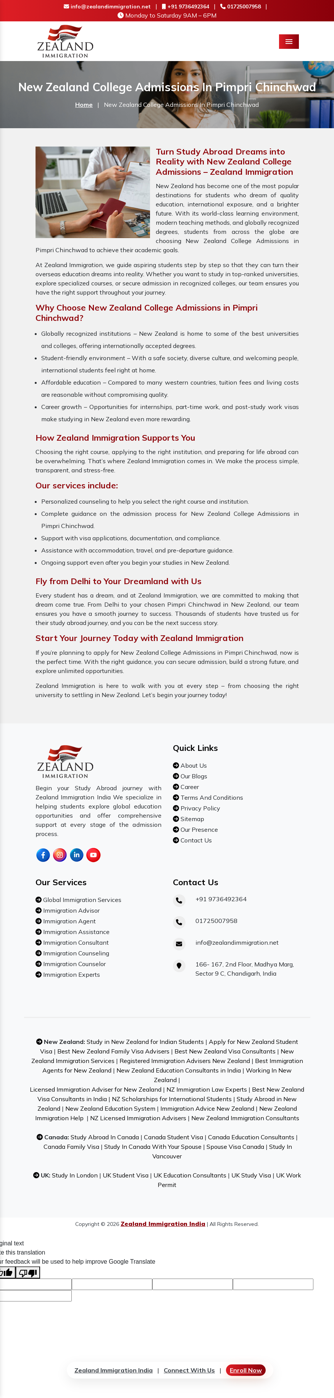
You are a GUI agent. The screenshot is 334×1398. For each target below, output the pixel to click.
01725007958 (240, 6)
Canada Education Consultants (251, 1137)
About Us (193, 765)
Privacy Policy (199, 808)
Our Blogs (193, 776)
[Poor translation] (28, 1272)
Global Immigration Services (81, 900)
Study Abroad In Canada (105, 1137)
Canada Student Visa (173, 1137)
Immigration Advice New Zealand (207, 1108)
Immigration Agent (69, 921)
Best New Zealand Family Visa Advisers (113, 1051)
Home (84, 104)
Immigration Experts (71, 974)
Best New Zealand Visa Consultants (225, 1051)
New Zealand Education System (110, 1108)
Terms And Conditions (211, 797)
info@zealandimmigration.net (107, 6)
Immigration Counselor (74, 964)
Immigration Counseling (75, 953)
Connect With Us (189, 1370)
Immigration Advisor (71, 910)
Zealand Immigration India (113, 1370)
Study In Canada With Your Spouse (153, 1146)
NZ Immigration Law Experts (206, 1089)
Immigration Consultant (75, 942)
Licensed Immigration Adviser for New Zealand (95, 1089)
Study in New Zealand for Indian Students (145, 1041)
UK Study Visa (251, 1175)
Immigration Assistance (76, 932)
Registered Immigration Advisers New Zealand (184, 1061)
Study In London (75, 1175)
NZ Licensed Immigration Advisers (138, 1118)
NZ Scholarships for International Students (172, 1099)
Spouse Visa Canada (235, 1146)
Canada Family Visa (71, 1146)
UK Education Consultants (189, 1175)
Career (189, 787)
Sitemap (191, 819)
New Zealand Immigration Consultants (245, 1118)
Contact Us (195, 840)
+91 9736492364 (185, 6)
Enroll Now (246, 1370)
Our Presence (198, 829)
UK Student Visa (125, 1175)
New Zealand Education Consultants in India (178, 1070)
